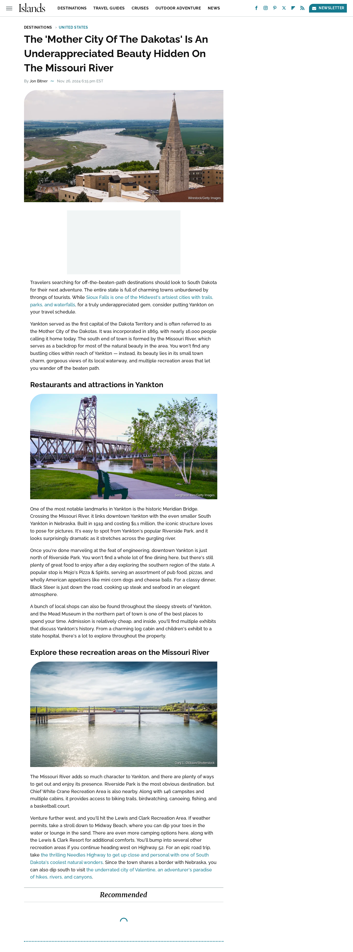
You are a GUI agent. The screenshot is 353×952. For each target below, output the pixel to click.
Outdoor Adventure (178, 8)
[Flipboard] (293, 9)
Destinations (72, 8)
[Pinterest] (274, 9)
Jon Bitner (39, 81)
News (214, 8)
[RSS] (302, 9)
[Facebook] (256, 9)
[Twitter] (284, 9)
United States (73, 27)
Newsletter (328, 8)
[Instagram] (265, 9)
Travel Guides (109, 8)
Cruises (140, 8)
